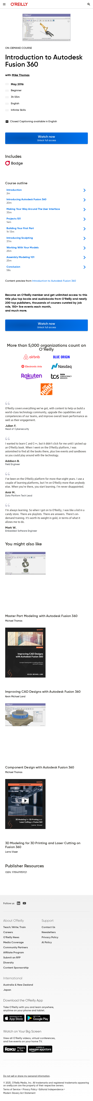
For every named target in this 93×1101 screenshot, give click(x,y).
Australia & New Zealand (18, 984)
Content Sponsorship (16, 967)
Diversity (8, 962)
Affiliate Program (13, 952)
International (12, 978)
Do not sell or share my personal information (26, 1076)
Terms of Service (11, 1089)
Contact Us (48, 927)
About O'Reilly (13, 920)
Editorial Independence (51, 1089)
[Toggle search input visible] (89, 4)
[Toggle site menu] (4, 4)
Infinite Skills (18, 109)
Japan (7, 990)
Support (48, 920)
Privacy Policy (50, 937)
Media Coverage (13, 942)
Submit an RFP (11, 957)
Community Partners (15, 947)
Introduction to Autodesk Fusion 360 (54, 280)
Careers (8, 932)
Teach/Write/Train (14, 927)
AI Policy (47, 942)
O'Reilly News (11, 937)
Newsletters (49, 932)
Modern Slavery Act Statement (19, 1093)
